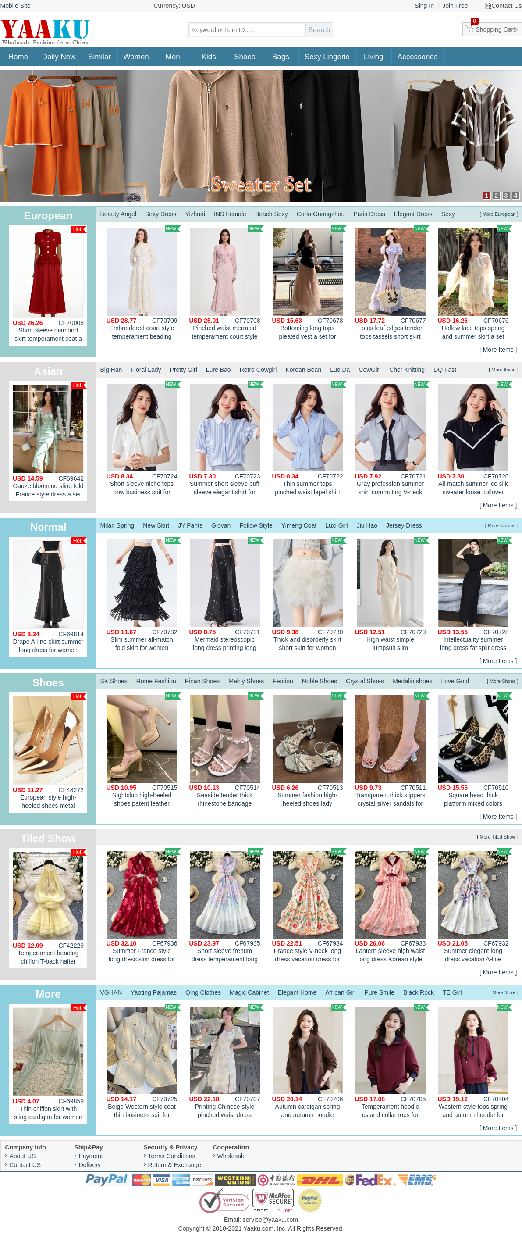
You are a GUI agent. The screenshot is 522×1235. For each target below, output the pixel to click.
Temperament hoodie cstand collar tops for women (392, 1062)
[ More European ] (498, 214)
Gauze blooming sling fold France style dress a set (50, 440)
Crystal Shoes (365, 681)
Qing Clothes (203, 992)
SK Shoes (114, 681)
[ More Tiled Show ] (497, 836)
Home (18, 57)
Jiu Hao (367, 525)
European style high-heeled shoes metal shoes (50, 753)
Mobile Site (15, 5)
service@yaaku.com (270, 1219)
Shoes (244, 57)
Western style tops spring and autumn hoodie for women (475, 1062)
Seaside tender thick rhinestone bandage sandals (226, 750)
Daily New (59, 57)
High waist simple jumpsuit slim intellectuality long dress (392, 595)
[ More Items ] (498, 349)
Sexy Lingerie (327, 57)
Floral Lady (146, 369)
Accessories (418, 57)
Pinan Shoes (202, 681)
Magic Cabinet (249, 992)
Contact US (25, 1164)
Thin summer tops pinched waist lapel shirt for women (309, 439)
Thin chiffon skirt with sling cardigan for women (50, 1062)
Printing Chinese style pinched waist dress (226, 1061)
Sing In (424, 5)
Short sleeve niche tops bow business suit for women (144, 439)
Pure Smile (379, 992)
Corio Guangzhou (321, 214)
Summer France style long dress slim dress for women (144, 906)
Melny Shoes (246, 681)
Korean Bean (303, 369)
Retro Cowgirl (258, 369)
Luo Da (340, 369)
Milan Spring (117, 525)
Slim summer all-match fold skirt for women (144, 594)
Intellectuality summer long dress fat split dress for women (475, 595)
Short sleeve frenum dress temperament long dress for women (226, 906)
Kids (209, 57)
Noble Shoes (319, 681)
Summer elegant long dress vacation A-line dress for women (475, 906)
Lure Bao (218, 369)
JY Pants (190, 525)
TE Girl (452, 992)
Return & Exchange (174, 1164)
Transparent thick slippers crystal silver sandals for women (392, 750)
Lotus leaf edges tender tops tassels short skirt (392, 282)
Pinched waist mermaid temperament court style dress (226, 283)
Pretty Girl (183, 369)
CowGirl (369, 369)
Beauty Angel (118, 214)
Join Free (455, 5)
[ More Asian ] (503, 369)
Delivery (90, 1164)
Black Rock (418, 992)
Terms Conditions (171, 1156)
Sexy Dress (161, 214)
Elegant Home (297, 992)
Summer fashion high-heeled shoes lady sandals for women (309, 750)
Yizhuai (195, 214)
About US (23, 1156)
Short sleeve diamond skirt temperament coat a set (50, 286)
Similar (99, 57)
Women (136, 57)
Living (373, 57)
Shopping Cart (493, 27)
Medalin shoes (412, 681)
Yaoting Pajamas (154, 992)
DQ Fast (444, 369)
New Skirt (156, 525)
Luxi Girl (336, 525)
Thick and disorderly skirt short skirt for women (309, 594)
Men (173, 57)
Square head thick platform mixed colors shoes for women (475, 750)
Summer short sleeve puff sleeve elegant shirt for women (226, 439)
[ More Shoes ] (502, 681)
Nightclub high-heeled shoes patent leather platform (144, 750)
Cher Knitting (407, 369)
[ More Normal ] (501, 525)
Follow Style (255, 525)
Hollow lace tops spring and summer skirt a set (475, 282)
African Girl (340, 992)
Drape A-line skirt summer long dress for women (50, 595)
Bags (280, 57)
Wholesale (231, 1156)
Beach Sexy (271, 214)
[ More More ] (504, 992)
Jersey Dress (404, 525)
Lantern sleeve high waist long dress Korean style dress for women (392, 906)
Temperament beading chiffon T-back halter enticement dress (50, 908)
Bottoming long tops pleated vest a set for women (309, 283)
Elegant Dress (413, 214)
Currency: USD (174, 5)
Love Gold (455, 681)
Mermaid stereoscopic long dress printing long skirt (226, 595)
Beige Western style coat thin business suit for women (144, 1062)
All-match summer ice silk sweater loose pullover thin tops (475, 439)
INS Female (230, 214)
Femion (283, 681)
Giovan (221, 525)
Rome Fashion (156, 681)
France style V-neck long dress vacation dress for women (309, 906)
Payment (91, 1156)
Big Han (111, 369)
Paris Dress (369, 214)
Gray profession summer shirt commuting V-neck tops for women (392, 439)
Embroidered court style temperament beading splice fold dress (144, 283)
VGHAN (111, 992)
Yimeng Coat (298, 525)
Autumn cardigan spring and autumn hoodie (309, 1061)
